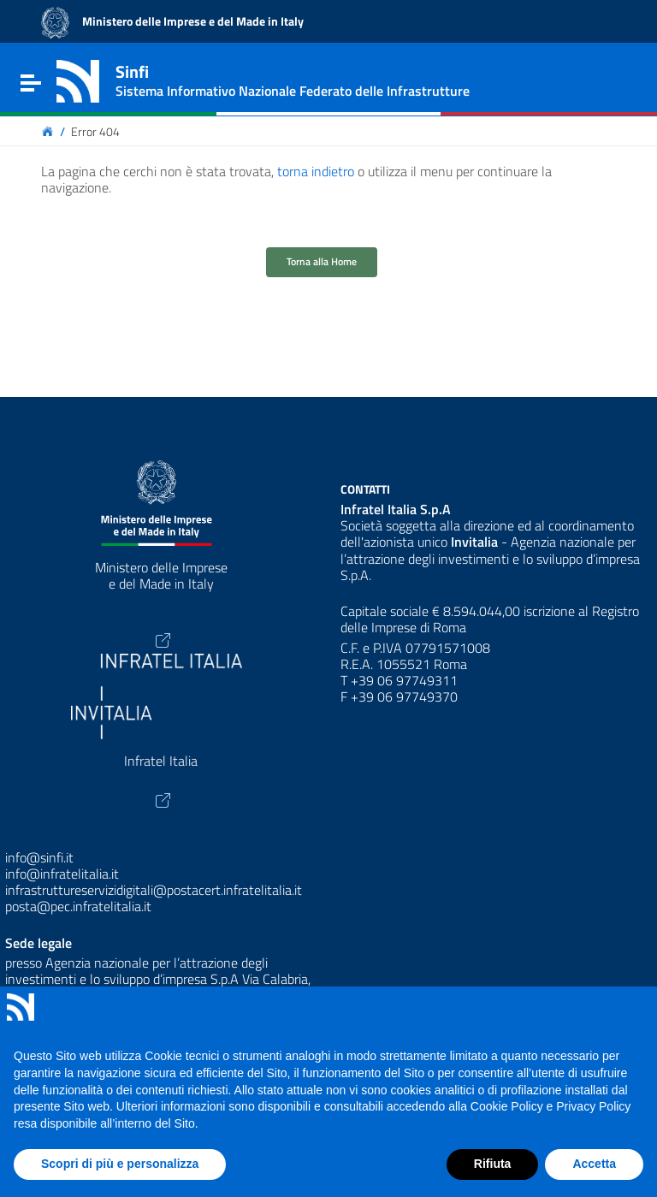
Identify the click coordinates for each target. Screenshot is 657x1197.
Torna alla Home (322, 261)
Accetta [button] (594, 1163)
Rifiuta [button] (493, 1163)
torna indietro (315, 171)
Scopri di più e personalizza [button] (119, 1163)
